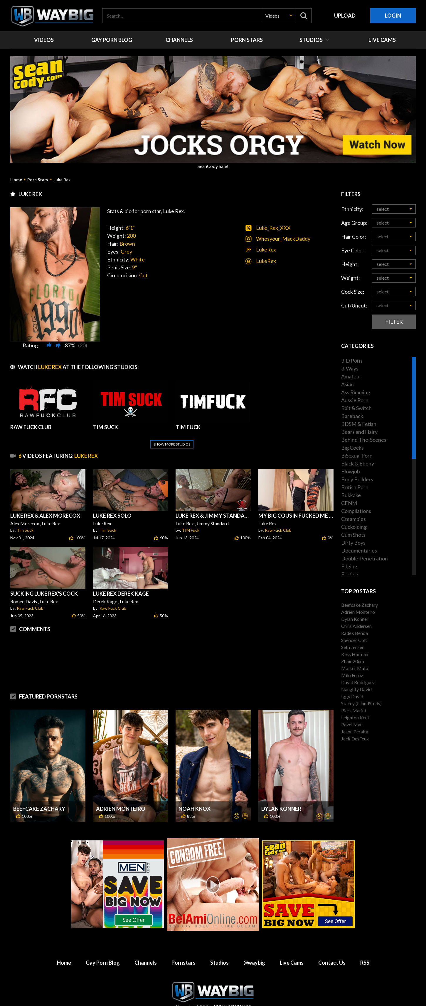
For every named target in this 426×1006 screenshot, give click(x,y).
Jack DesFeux (355, 738)
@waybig (254, 948)
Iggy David (352, 696)
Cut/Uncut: (354, 305)
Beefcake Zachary (39, 794)
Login (393, 15)
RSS (364, 948)
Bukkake (351, 495)
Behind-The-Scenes (363, 439)
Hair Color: (353, 236)
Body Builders (357, 479)
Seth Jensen (352, 647)
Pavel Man (352, 724)
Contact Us (332, 948)
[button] (278, 15)
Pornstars (183, 948)
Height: (350, 264)
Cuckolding (354, 527)
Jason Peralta (354, 731)
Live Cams (292, 948)
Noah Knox (195, 794)
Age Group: (354, 222)
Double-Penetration (364, 558)
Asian (347, 384)
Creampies (353, 519)
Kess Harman (354, 654)
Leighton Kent (355, 717)
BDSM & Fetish (358, 424)
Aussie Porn (354, 400)
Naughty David (356, 689)
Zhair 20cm (352, 661)
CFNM (349, 503)
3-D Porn (351, 360)
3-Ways (349, 368)
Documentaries (359, 550)
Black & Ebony (357, 463)
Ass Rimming (355, 392)
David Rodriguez (358, 682)
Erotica (349, 574)
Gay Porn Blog (103, 948)
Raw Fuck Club (278, 516)
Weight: (350, 278)
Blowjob (350, 471)
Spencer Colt (354, 640)
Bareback (352, 416)
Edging (349, 566)
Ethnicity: (352, 209)
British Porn (354, 487)
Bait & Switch (356, 408)
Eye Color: (353, 250)
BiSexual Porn (357, 455)
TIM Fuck (190, 516)
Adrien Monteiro (120, 794)
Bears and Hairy (359, 432)
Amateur (351, 376)
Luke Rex (62, 179)
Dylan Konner (281, 794)
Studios (219, 948)
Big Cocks (352, 447)
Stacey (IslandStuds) (361, 703)
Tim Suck (25, 516)
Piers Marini (353, 710)
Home (16, 179)
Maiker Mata (354, 668)
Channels (145, 948)
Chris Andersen (356, 626)
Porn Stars (37, 179)
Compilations (356, 511)
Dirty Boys (353, 542)
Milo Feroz (352, 675)
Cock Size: (352, 291)
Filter (394, 321)
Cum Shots (353, 534)
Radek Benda (354, 633)
